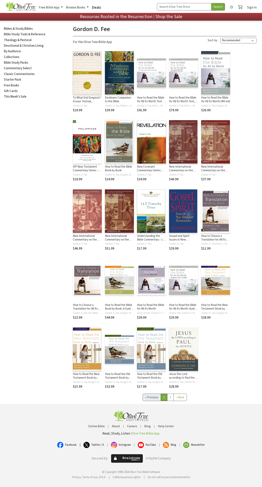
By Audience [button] (12, 51)
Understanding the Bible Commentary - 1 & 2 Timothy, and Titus (151, 239)
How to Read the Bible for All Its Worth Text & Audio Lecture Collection (150, 103)
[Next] (180, 397)
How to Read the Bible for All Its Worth (150, 307)
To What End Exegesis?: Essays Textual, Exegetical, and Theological (87, 103)
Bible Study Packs (16, 62)
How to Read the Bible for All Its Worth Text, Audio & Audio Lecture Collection (182, 103)
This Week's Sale (15, 96)
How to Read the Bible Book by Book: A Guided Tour (119, 308)
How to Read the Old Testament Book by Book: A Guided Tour (117, 377)
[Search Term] (184, 6)
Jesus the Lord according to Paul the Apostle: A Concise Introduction (182, 379)
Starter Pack (12, 79)
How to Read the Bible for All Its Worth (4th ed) (215, 99)
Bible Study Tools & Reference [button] (24, 34)
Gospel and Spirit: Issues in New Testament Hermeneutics (179, 241)
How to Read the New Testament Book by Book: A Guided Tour (214, 308)
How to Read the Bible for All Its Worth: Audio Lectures (182, 308)
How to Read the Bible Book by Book (118, 168)
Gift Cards (11, 91)
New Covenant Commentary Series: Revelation (149, 170)
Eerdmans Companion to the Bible (118, 99)
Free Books (11, 85)
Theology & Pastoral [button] (17, 40)
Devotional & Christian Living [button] (23, 45)
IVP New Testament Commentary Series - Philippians (85, 170)
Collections (11, 57)
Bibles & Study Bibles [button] (18, 28)
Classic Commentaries (19, 74)
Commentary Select (18, 68)
